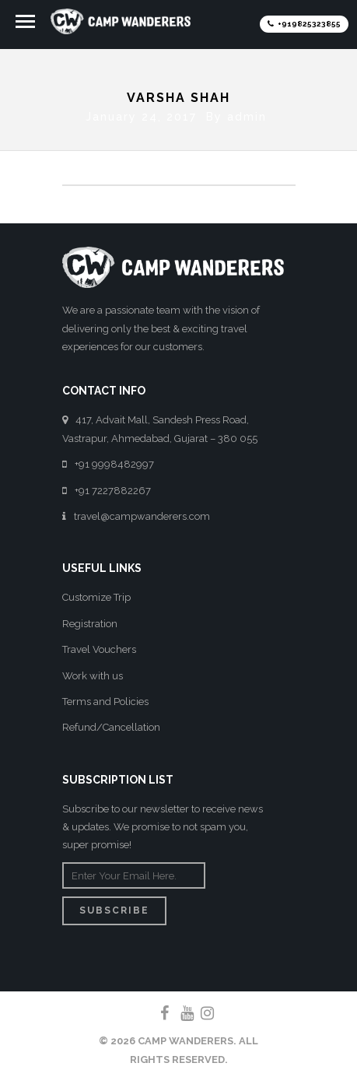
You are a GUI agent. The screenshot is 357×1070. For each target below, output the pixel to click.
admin (247, 113)
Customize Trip (96, 594)
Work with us (92, 672)
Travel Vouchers (99, 646)
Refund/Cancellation (111, 724)
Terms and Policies (105, 698)
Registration (89, 620)
